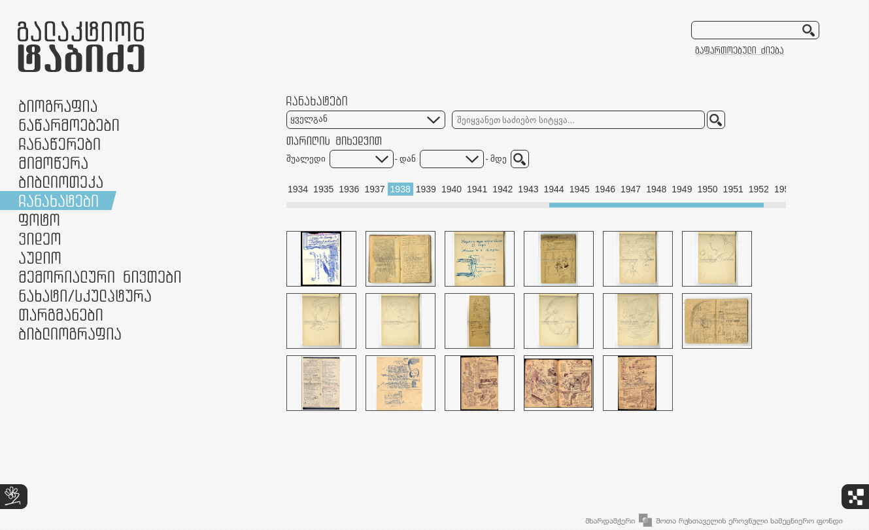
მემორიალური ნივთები (99, 276)
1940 (451, 189)
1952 (759, 189)
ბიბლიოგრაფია (70, 333)
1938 (400, 189)
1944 (554, 189)
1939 (426, 189)
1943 (528, 189)
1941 (477, 189)
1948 (656, 189)
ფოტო (39, 219)
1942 (502, 189)
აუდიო (40, 257)
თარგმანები (61, 314)
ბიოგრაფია (58, 105)
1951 (733, 189)
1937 (374, 189)
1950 (707, 189)
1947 (631, 189)
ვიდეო (39, 238)
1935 (323, 189)
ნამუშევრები (85, 295)
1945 (580, 189)
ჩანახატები (58, 200)
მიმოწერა (53, 162)
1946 (605, 189)
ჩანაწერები (59, 143)
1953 (784, 189)
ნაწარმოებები (69, 124)
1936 (349, 189)
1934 (298, 189)
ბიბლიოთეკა (61, 181)
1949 (682, 189)
